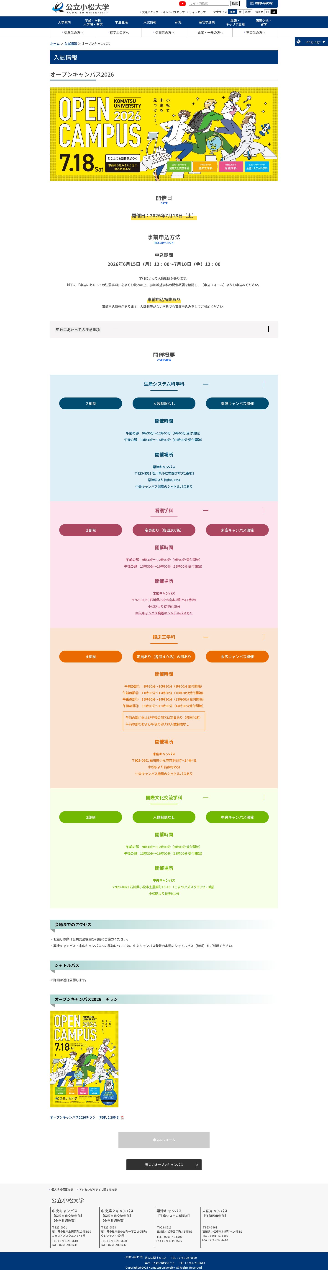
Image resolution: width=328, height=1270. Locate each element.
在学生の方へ (119, 33)
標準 (232, 13)
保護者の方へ (164, 33)
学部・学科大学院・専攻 (92, 23)
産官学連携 (207, 23)
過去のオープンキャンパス (164, 1164)
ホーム (55, 43)
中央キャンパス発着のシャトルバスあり (164, 486)
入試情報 (150, 23)
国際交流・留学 (264, 23)
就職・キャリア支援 (235, 23)
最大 (248, 13)
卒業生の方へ (255, 33)
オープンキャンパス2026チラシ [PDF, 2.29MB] (85, 1117)
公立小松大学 (87, 8)
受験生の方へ (73, 33)
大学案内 (64, 23)
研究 (178, 23)
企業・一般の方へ (210, 33)
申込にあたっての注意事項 (78, 330)
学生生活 (121, 23)
